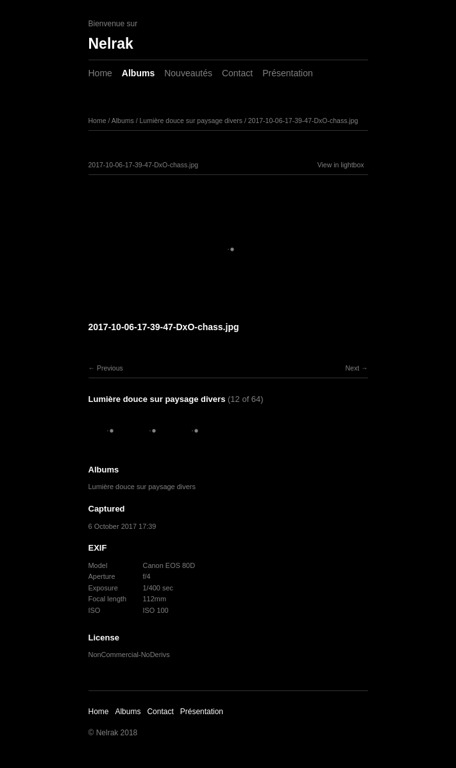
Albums (138, 73)
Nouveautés (188, 73)
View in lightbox (340, 165)
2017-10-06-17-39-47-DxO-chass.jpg (303, 120)
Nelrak (111, 43)
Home (100, 73)
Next (352, 368)
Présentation (287, 73)
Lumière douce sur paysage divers (190, 120)
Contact (237, 73)
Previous (110, 368)
